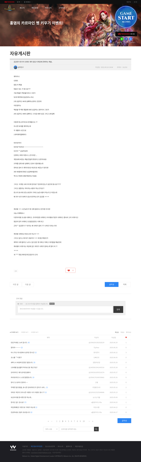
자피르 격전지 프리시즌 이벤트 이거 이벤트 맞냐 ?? (29, 392)
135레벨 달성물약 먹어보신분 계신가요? (24, 367)
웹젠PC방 (69, 446)
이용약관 (25, 446)
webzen (9, 2)
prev (93, 43)
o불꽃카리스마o (96, 402)
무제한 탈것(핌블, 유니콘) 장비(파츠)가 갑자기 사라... (29, 387)
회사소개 (60, 446)
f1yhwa (96, 347)
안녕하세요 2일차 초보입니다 (21, 412)
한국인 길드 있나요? (18, 402)
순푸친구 (19, 67)
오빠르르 (96, 357)
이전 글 (15, 284)
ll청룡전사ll (96, 387)
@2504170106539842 (96, 377)
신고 (16, 271)
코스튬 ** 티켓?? (16, 357)
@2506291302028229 (96, 342)
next (106, 43)
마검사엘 (96, 407)
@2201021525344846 (96, 392)
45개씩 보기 (34, 332)
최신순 (117, 332)
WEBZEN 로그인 (126, 34)
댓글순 (122, 332)
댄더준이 (96, 352)
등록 (118, 309)
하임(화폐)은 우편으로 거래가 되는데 (24, 407)
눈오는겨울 (96, 397)
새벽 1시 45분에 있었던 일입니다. (23, 362)
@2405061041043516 (96, 367)
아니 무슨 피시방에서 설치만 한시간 (24, 352)
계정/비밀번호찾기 (130, 42)
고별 (96, 382)
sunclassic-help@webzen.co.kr (41, 452)
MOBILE (28, 2)
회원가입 (129, 2)
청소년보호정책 (50, 446)
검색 (96, 429)
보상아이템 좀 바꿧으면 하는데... (21, 397)
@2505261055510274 (96, 372)
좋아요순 (128, 332)
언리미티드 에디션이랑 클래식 (21, 372)
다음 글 (28, 284)
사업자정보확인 (56, 452)
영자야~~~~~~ (17, 347)
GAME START (126, 16)
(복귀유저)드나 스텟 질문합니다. (22, 377)
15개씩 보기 (14, 332)
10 (84, 421)
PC (19, 2)
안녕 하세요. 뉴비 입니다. (20, 342)
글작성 (111, 284)
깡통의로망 (96, 362)
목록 (125, 284)
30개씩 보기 (24, 332)
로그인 (135, 2)
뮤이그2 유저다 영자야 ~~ (19, 382)
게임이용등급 (79, 446)
